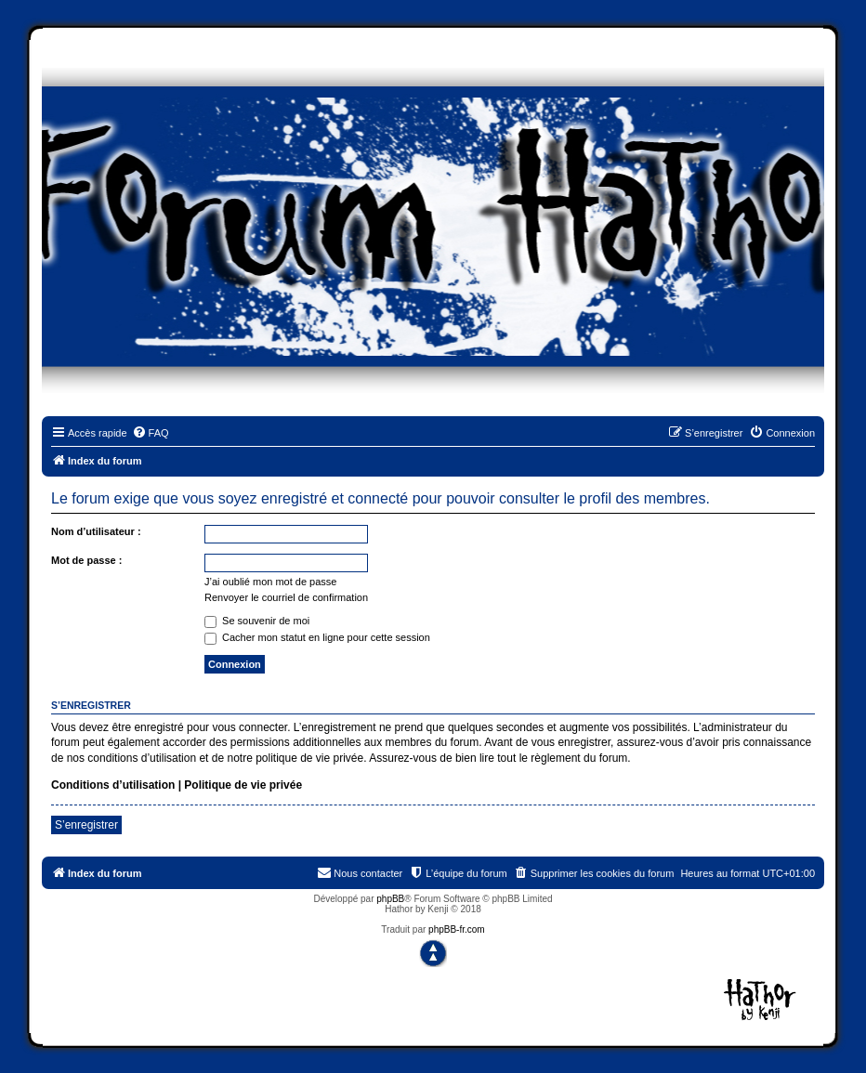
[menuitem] (150, 433)
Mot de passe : (86, 560)
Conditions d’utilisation (113, 785)
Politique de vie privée (243, 785)
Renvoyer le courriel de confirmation (286, 597)
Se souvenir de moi (256, 620)
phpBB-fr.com (456, 929)
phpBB (390, 899)
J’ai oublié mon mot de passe (270, 581)
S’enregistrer (86, 824)
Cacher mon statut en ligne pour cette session (317, 637)
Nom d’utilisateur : (96, 531)
